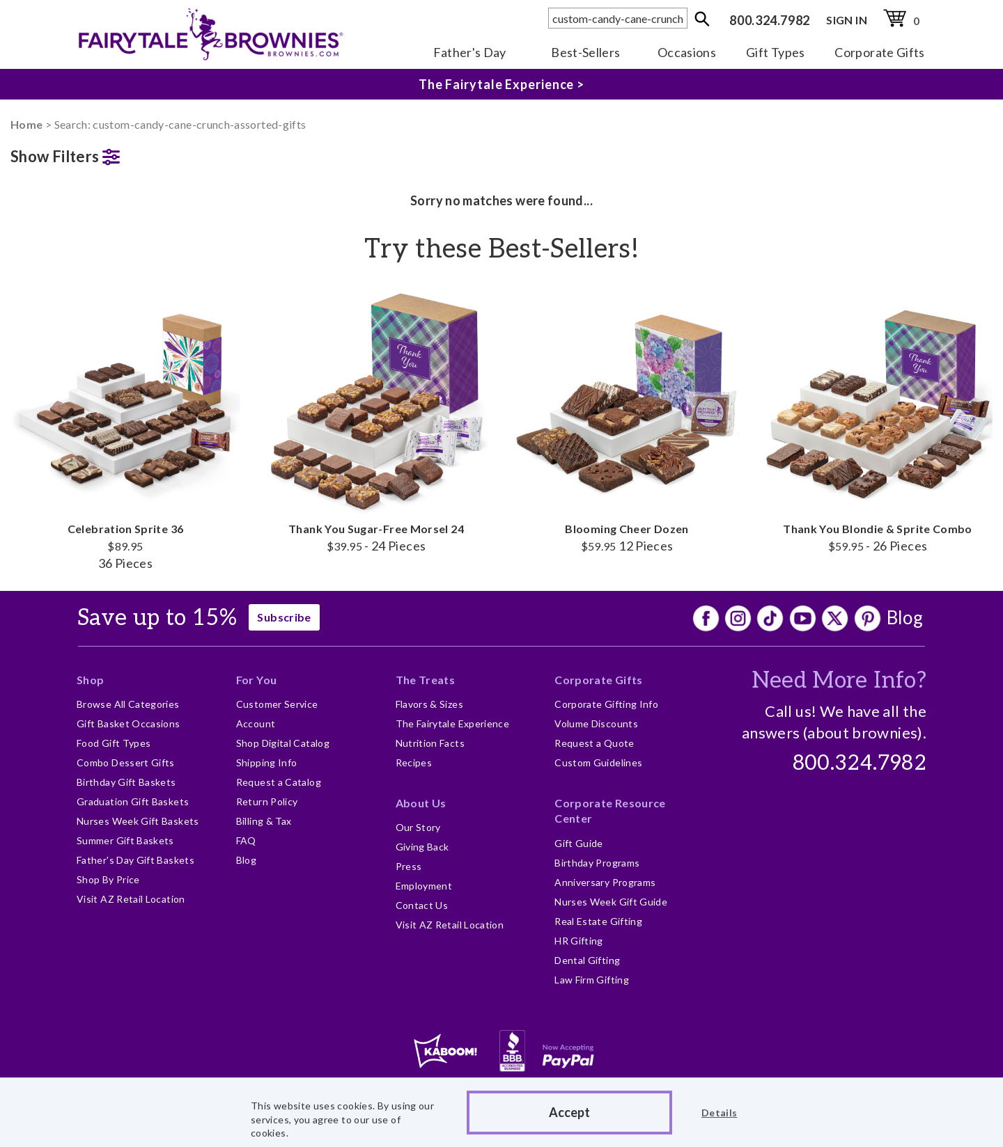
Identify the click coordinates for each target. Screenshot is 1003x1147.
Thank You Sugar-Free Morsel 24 (376, 420)
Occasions (687, 52)
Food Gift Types (113, 743)
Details (719, 1112)
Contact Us (422, 905)
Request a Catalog (278, 782)
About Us (421, 802)
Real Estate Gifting (598, 921)
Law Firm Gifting (591, 980)
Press (409, 866)
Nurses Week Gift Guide (610, 902)
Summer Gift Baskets (125, 840)
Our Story (418, 827)
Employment (424, 886)
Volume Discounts (596, 723)
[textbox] (617, 18)
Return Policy (267, 801)
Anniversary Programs (604, 882)
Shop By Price (108, 879)
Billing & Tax (264, 821)
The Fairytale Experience (453, 723)
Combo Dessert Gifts (126, 762)
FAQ (246, 840)
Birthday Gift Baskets (126, 782)
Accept (569, 1112)
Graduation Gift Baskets (133, 801)
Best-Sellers (585, 52)
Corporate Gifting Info (606, 704)
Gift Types (775, 52)
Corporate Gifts (879, 52)
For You (256, 679)
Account (256, 723)
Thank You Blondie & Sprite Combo (878, 420)
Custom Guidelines (598, 762)
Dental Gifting (587, 960)
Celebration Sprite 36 (125, 428)
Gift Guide (578, 843)
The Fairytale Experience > (501, 84)
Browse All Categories (128, 704)
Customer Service (277, 704)
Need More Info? (839, 680)
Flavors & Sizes (429, 704)
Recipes (414, 762)
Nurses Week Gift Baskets (138, 821)
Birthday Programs (596, 863)
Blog (905, 617)
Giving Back (422, 847)
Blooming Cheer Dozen (627, 420)
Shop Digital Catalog (282, 743)
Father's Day (469, 52)
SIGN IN (846, 19)
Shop (90, 679)
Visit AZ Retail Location (131, 899)
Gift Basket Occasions (128, 723)
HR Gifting (578, 941)
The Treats (426, 679)
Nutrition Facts (430, 743)
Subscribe (284, 617)
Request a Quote (594, 743)
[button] (125, 153)
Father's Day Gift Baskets (135, 860)
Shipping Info (266, 762)
